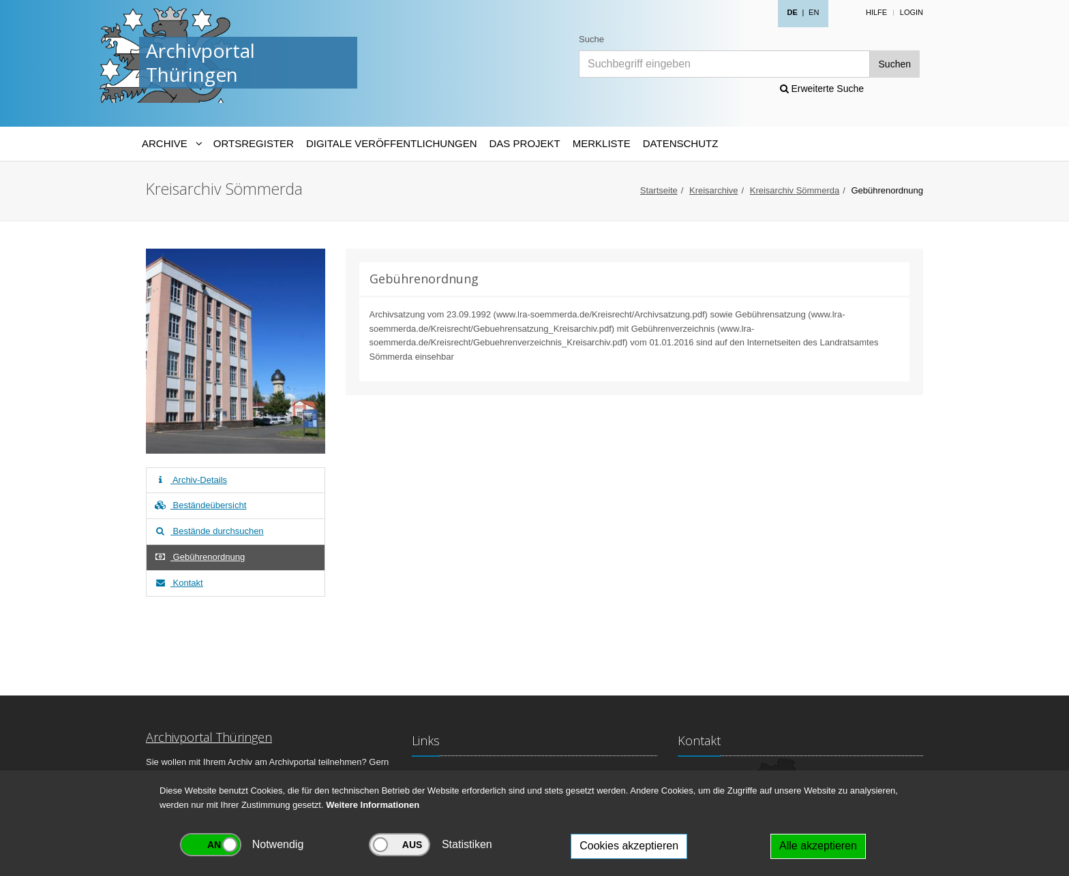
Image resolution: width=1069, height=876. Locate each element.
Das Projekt (525, 143)
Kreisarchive (713, 190)
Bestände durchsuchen (208, 531)
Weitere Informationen (372, 805)
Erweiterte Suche (822, 88)
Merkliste (602, 143)
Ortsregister (253, 143)
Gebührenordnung (199, 557)
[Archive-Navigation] (171, 144)
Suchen (895, 64)
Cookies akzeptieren (628, 845)
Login (911, 12)
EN (814, 12)
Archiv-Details (190, 480)
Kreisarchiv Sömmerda (795, 190)
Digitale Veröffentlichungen (391, 143)
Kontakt (178, 583)
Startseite (659, 190)
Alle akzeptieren (818, 845)
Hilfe (876, 12)
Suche (591, 39)
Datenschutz (681, 143)
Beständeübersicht (199, 505)
